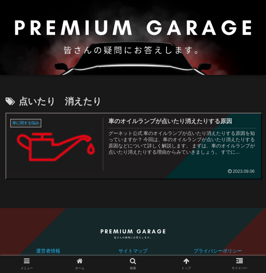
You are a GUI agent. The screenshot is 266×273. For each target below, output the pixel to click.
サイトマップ (133, 251)
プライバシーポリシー (218, 251)
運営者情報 (48, 251)
